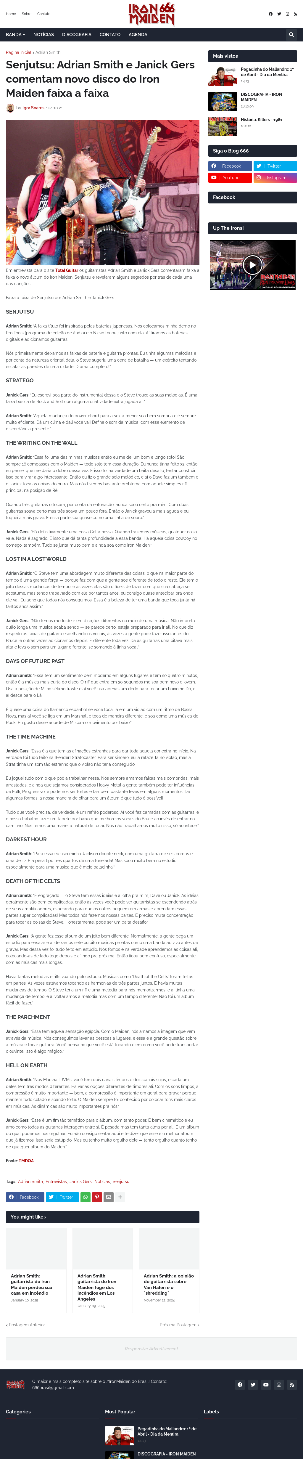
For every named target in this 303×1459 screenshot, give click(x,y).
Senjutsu (121, 1181)
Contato (43, 14)
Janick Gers (81, 1181)
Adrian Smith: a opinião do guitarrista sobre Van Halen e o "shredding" (169, 1284)
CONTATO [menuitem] (110, 34)
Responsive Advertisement (151, 1349)
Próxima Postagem (178, 1324)
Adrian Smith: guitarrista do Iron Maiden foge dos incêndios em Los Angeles (97, 1287)
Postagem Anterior (27, 1324)
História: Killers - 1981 (261, 119)
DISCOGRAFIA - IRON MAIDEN (261, 97)
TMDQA (26, 1160)
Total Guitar (66, 270)
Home (11, 14)
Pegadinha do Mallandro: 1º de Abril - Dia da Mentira (267, 72)
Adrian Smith (48, 52)
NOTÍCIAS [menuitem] (43, 34)
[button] (291, 35)
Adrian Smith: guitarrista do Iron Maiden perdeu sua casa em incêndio (31, 1284)
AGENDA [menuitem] (138, 34)
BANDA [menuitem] (14, 34)
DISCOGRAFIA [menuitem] (76, 34)
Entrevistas (56, 1181)
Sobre (26, 14)
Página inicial (18, 52)
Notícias (102, 1181)
